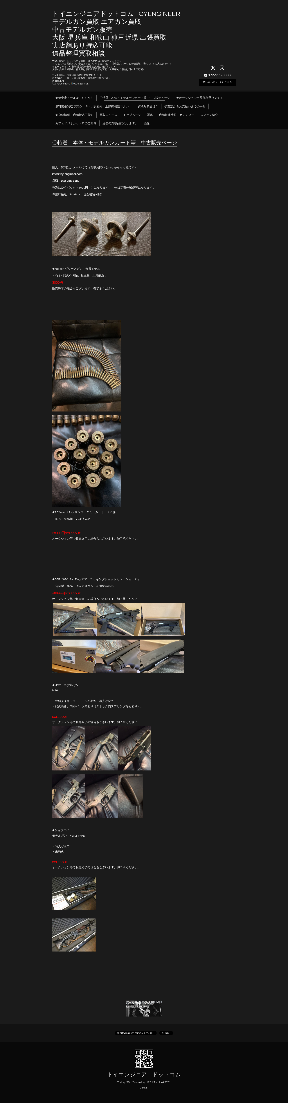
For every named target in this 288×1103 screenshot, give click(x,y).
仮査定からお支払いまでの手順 (185, 106)
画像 (147, 123)
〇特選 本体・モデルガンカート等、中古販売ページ (135, 97)
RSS (144, 1087)
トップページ (132, 114)
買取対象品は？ (148, 106)
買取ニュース (108, 114)
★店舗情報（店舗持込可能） (74, 114)
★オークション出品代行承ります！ (199, 97)
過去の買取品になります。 (120, 123)
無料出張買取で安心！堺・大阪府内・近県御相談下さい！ (93, 106)
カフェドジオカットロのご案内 (75, 123)
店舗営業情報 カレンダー (176, 114)
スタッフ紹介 (209, 114)
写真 (150, 114)
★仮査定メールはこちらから (74, 97)
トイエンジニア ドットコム (144, 1074)
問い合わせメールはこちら (217, 81)
